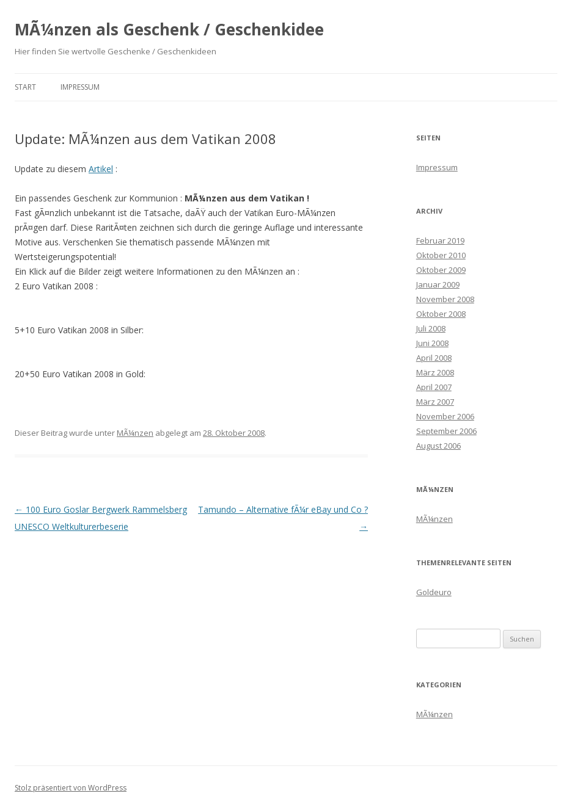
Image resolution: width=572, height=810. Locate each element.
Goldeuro (434, 592)
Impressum (80, 87)
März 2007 (435, 401)
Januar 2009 (438, 284)
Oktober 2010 (441, 255)
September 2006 (446, 430)
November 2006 (445, 416)
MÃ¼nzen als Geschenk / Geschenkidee (169, 29)
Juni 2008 (432, 343)
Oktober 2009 (441, 269)
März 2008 (435, 372)
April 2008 (434, 357)
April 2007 (434, 386)
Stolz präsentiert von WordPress (71, 788)
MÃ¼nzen (135, 432)
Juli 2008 (431, 328)
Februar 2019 (440, 240)
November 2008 (445, 299)
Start (25, 87)
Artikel (101, 169)
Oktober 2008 (441, 313)
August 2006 (438, 445)
